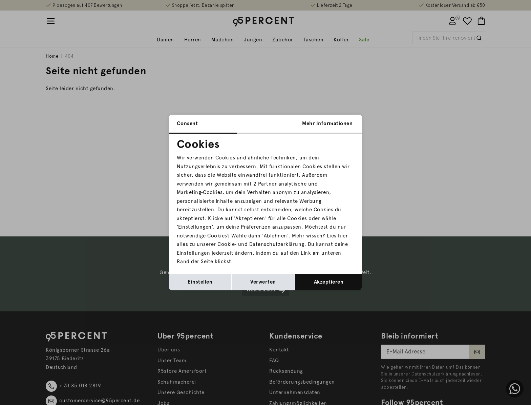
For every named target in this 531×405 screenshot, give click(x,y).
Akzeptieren (329, 282)
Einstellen (200, 282)
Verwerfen (263, 282)
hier (343, 236)
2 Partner (265, 184)
